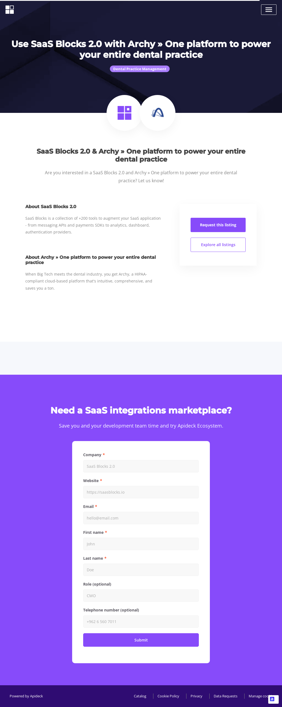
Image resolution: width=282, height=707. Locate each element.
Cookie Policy (168, 696)
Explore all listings (218, 244)
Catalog (140, 696)
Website (91, 480)
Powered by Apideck (26, 696)
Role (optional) (97, 584)
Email (88, 506)
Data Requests (225, 696)
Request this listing (218, 224)
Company (92, 454)
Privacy (196, 696)
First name (93, 532)
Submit (141, 640)
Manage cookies (262, 696)
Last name (93, 558)
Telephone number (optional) (111, 610)
